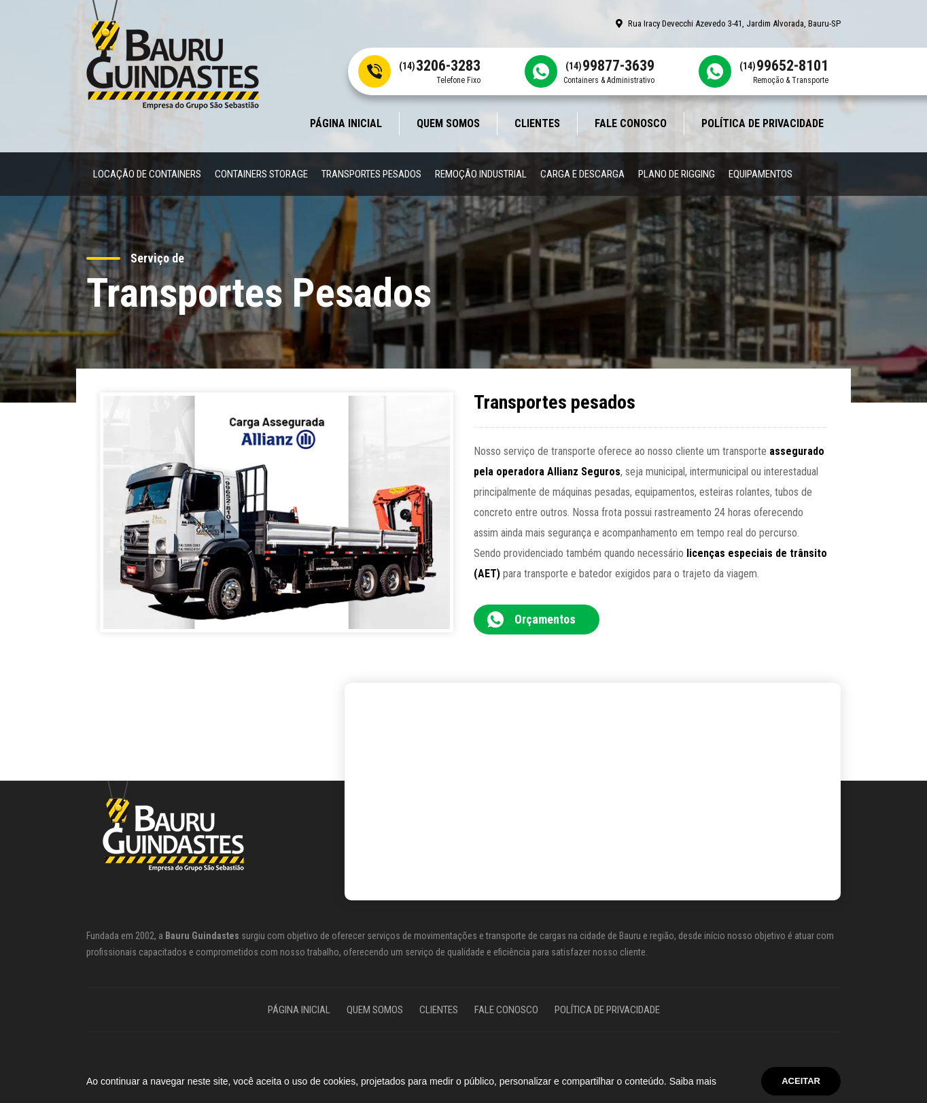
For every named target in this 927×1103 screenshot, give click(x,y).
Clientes (537, 123)
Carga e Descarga (582, 174)
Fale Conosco (631, 123)
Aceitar (801, 1081)
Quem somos (448, 123)
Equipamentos (760, 174)
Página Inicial (346, 123)
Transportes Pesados (371, 174)
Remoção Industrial (481, 174)
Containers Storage (261, 174)
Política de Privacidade (762, 123)
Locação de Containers (147, 174)
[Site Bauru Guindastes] (172, 54)
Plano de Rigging (676, 174)
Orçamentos (545, 619)
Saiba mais (692, 1081)
